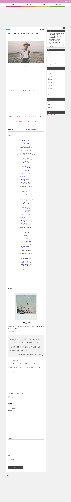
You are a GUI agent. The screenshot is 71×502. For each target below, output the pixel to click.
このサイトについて (28, 4)
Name (9, 455)
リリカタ (3, 1)
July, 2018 (49, 90)
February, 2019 (50, 81)
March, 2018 (50, 96)
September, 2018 (50, 87)
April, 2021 (49, 73)
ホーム (13, 4)
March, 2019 (50, 79)
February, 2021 (50, 76)
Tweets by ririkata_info (51, 114)
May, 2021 (49, 72)
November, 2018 (50, 84)
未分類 (49, 104)
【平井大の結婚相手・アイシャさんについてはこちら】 (26, 121)
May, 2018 (49, 93)
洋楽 (48, 103)
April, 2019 (49, 78)
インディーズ (50, 107)
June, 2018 (49, 91)
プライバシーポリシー (57, 4)
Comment (9, 440)
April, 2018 (49, 94)
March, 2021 (50, 75)
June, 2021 (49, 70)
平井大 (11, 410)
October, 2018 (50, 85)
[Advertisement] (35, 19)
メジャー (8, 29)
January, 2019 (50, 82)
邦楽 (48, 101)
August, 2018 (50, 88)
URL (8, 463)
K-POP (49, 109)
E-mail (9, 459)
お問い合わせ (43, 4)
